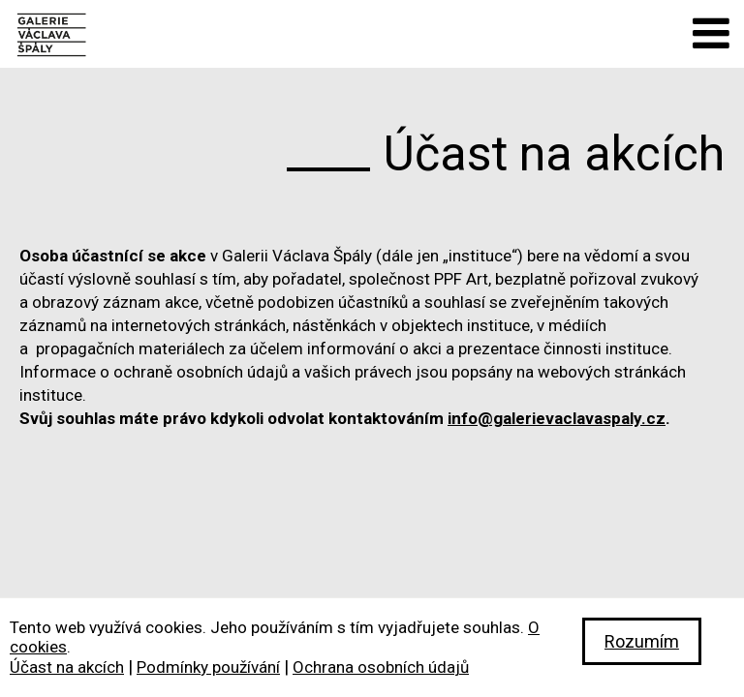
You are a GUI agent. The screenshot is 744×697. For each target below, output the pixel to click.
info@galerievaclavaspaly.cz (557, 418)
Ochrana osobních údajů (381, 667)
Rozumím (641, 641)
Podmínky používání (208, 667)
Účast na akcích (67, 667)
